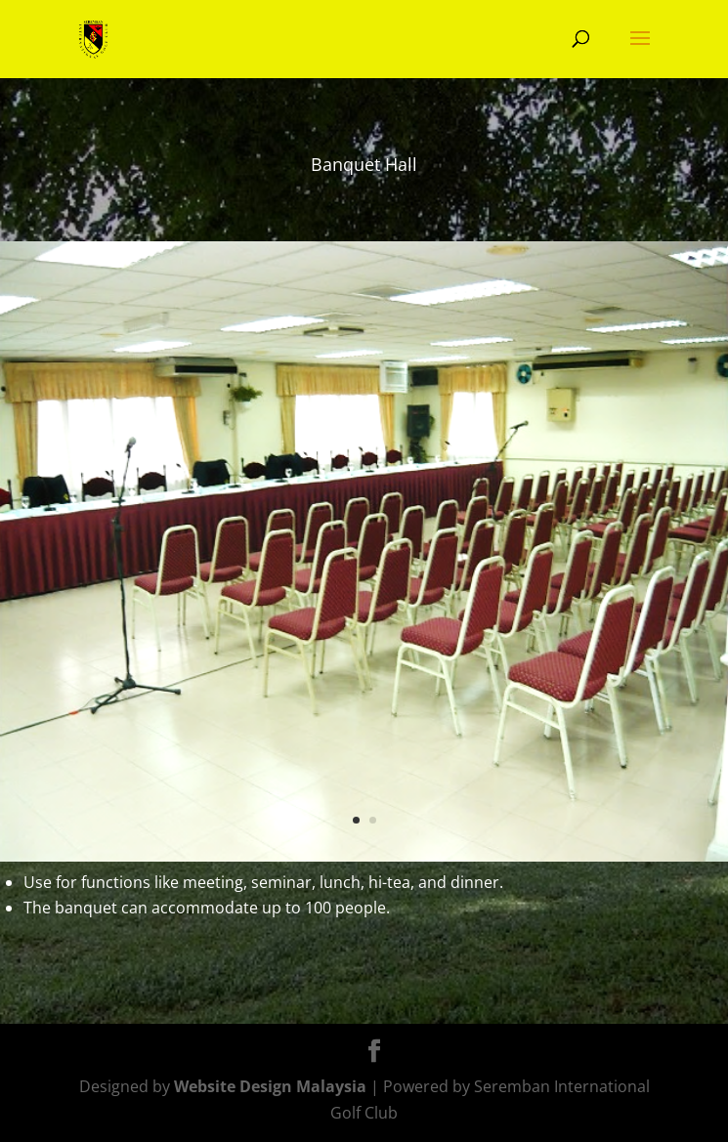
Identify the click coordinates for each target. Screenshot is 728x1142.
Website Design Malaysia (270, 1086)
